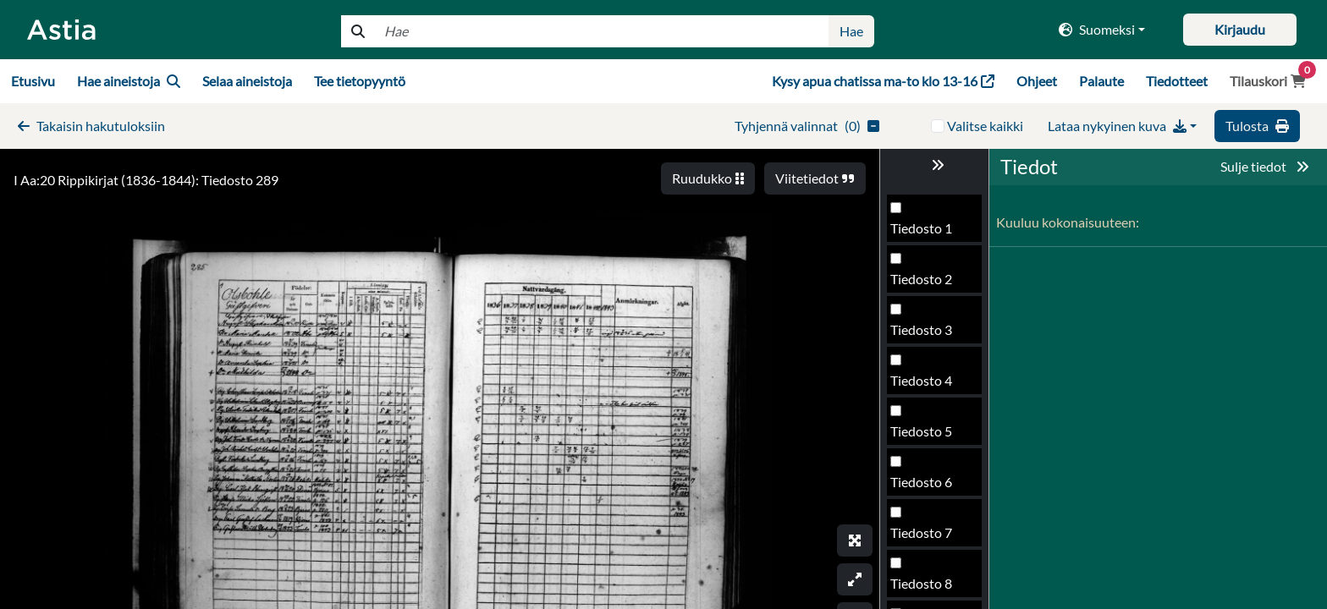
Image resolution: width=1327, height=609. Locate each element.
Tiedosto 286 (928, 284)
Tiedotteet (1177, 81)
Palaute (1101, 81)
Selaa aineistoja (247, 81)
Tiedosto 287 (928, 334)
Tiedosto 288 (928, 385)
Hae (851, 31)
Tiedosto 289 (928, 436)
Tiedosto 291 (928, 537)
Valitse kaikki (985, 126)
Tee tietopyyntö (359, 81)
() (807, 126)
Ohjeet (1036, 81)
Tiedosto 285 (928, 233)
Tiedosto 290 (928, 487)
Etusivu (33, 81)
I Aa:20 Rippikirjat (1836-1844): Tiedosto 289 (146, 180)
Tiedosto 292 (928, 588)
